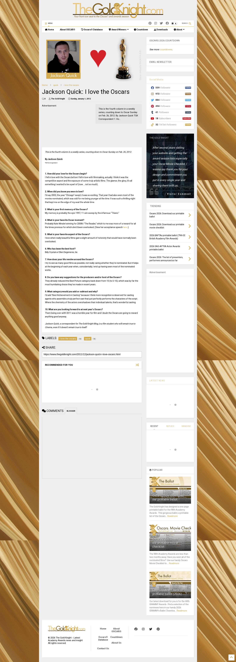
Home (49, 29)
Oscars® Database (92, 29)
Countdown (141, 29)
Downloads (161, 29)
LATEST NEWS (157, 380)
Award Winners (119, 29)
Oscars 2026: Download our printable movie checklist (168, 543)
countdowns (166, 49)
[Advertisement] (64, 126)
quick (55, 85)
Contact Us (103, 648)
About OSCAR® (67, 29)
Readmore (172, 516)
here (125, 227)
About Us (116, 642)
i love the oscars (71, 85)
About (179, 29)
